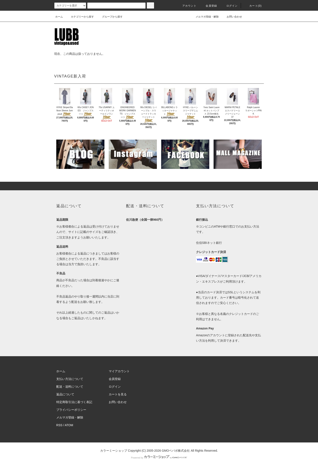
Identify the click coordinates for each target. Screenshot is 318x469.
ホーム (59, 16)
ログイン (229, 5)
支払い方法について (69, 379)
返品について (65, 394)
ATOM (69, 425)
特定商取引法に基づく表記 (74, 402)
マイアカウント (119, 371)
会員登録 (209, 5)
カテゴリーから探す (80, 16)
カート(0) (253, 5)
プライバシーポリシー (71, 409)
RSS (59, 425)
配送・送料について (69, 386)
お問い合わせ (231, 16)
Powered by (159, 457)
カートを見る (118, 394)
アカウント (186, 5)
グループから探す (110, 16)
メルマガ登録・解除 (204, 16)
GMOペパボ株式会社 (176, 450)
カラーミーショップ (113, 450)
